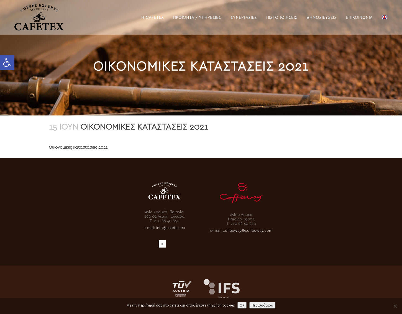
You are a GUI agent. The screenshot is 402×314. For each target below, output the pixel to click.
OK (242, 305)
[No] (395, 306)
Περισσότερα (262, 305)
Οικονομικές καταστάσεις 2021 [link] (78, 147)
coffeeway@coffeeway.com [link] (247, 230)
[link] (7, 62)
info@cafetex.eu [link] (170, 227)
